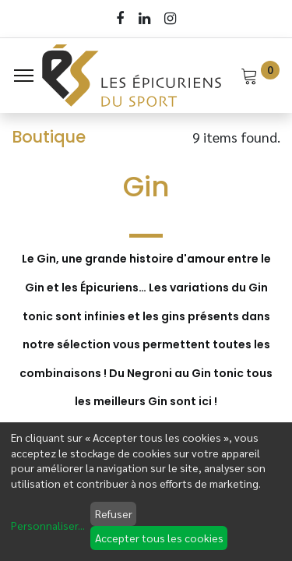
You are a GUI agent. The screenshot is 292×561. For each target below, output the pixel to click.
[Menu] (23, 75)
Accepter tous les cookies (159, 538)
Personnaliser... (48, 525)
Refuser (113, 513)
